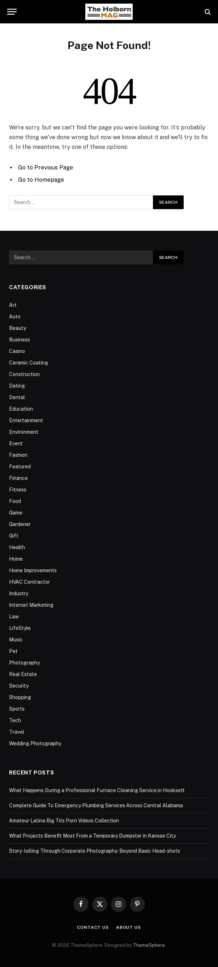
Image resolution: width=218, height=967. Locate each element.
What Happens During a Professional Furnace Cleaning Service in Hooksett (97, 790)
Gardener (20, 524)
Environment (23, 432)
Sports (17, 709)
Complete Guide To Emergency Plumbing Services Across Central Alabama (96, 805)
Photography (24, 663)
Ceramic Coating (28, 363)
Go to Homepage (41, 179)
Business (19, 340)
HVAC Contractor (29, 582)
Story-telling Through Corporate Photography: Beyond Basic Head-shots (94, 851)
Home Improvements (33, 570)
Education (21, 409)
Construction (24, 374)
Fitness (17, 490)
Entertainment (26, 420)
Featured (20, 466)
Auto (15, 316)
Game (15, 513)
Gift (13, 536)
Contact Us (92, 927)
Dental (17, 397)
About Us (128, 927)
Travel (16, 732)
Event (16, 443)
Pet (13, 651)
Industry (18, 593)
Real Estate (23, 674)
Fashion (18, 455)
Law (14, 616)
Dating (17, 386)
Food (15, 501)
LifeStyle (20, 628)
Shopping (20, 697)
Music (16, 640)
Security (19, 686)
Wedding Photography (35, 743)
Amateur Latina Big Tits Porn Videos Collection (64, 821)
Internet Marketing (31, 605)
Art (13, 305)
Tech (15, 720)
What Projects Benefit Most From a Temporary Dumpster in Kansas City (92, 836)
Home (16, 559)
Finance (18, 478)
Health (17, 547)
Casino (17, 351)
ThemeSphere (149, 945)
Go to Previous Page (45, 167)
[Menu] (12, 12)
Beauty (17, 328)
